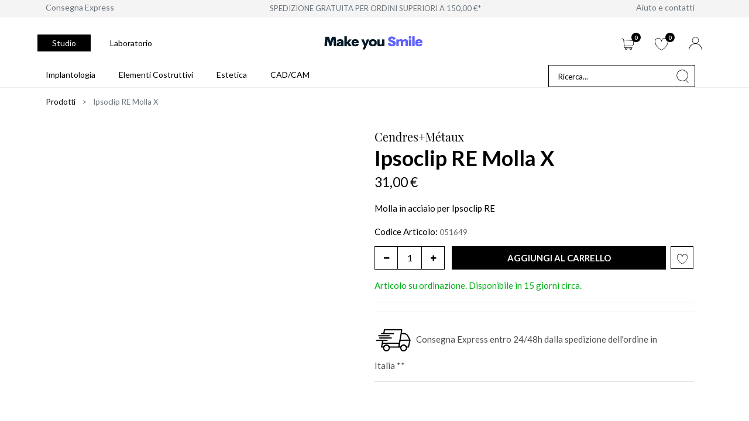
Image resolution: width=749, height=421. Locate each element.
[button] (558, 258)
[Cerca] (683, 76)
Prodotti (60, 101)
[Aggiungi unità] (433, 258)
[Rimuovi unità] (386, 258)
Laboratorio (131, 43)
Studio (64, 43)
